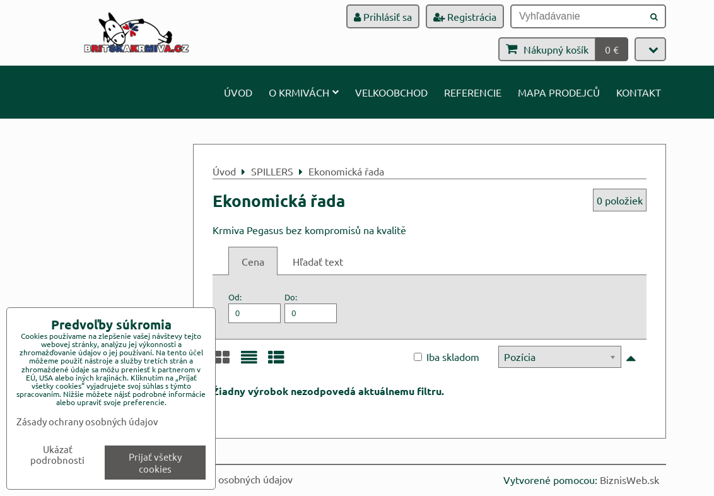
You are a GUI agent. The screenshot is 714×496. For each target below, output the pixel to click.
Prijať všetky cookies (155, 463)
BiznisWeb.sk (629, 479)
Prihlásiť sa (383, 16)
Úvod (238, 92)
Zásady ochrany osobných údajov (220, 479)
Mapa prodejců (559, 92)
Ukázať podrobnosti (57, 454)
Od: (254, 307)
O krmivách (304, 92)
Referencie (472, 92)
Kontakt (638, 92)
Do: (310, 307)
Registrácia (464, 16)
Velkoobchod (391, 92)
